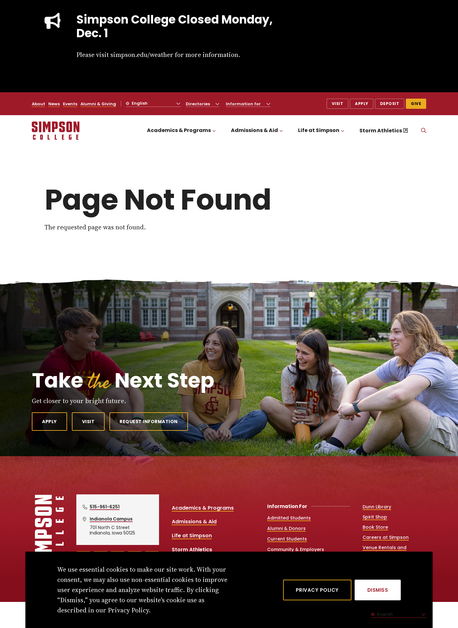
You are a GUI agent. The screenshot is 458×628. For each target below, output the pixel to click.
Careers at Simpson (386, 537)
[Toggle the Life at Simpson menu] (342, 130)
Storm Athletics (380, 130)
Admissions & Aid (254, 130)
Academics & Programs (179, 130)
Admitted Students (289, 518)
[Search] (424, 131)
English (139, 103)
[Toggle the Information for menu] (268, 104)
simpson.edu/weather (141, 54)
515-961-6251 (105, 507)
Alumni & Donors (286, 528)
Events (70, 104)
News (54, 104)
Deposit (389, 103)
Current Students (287, 539)
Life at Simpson (318, 130)
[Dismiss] (378, 590)
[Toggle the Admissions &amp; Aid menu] (281, 130)
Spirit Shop (375, 517)
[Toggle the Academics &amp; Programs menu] (214, 130)
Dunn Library (377, 507)
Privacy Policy (317, 590)
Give (416, 103)
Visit (338, 103)
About (38, 104)
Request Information (149, 421)
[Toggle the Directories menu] (217, 104)
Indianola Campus (111, 519)
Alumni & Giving (98, 104)
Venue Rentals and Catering (384, 550)
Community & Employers (295, 549)
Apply (361, 103)
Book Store (375, 527)
